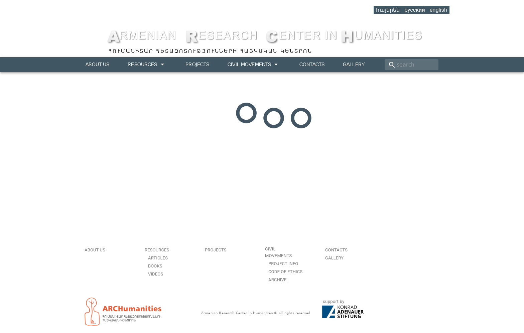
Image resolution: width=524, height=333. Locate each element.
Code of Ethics (285, 271)
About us (97, 64)
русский (414, 10)
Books (155, 265)
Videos (155, 273)
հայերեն (388, 10)
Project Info (283, 263)
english (438, 10)
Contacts (311, 64)
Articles (158, 257)
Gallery (354, 64)
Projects (197, 64)
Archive (277, 279)
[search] (411, 64)
